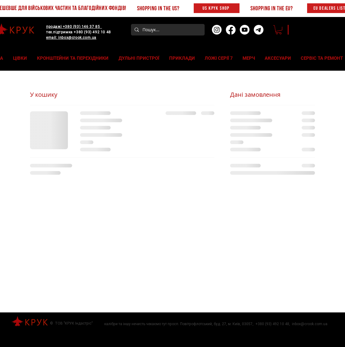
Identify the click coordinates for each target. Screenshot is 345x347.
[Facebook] (231, 30)
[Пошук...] (167, 29)
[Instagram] (217, 30)
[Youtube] (245, 30)
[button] (278, 29)
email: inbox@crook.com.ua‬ (71, 37)
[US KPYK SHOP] (216, 8)
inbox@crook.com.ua (309, 324)
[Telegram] (258, 30)
